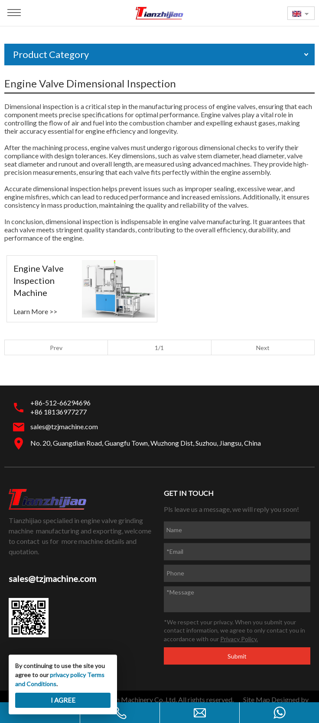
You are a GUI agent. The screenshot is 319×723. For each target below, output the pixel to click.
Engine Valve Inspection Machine (38, 280)
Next (263, 347)
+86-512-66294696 (60, 402)
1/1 (159, 347)
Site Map (256, 699)
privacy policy (68, 674)
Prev (56, 347)
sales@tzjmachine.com (64, 426)
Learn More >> (35, 311)
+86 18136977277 (58, 412)
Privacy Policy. (239, 639)
